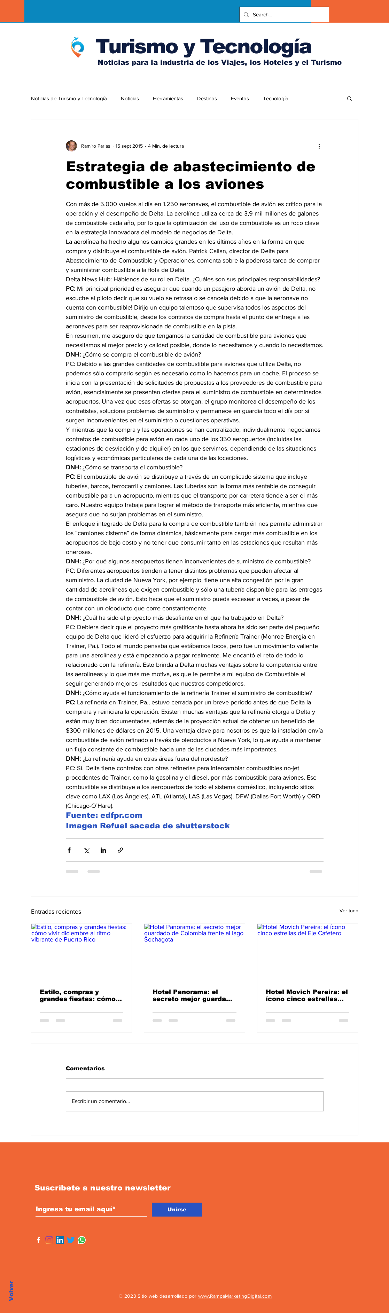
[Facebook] (38, 1240)
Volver (11, 1291)
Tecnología (275, 98)
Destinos (207, 98)
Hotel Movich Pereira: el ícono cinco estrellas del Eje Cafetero (307, 995)
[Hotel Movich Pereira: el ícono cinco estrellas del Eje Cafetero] (307, 952)
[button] (349, 98)
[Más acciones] (319, 146)
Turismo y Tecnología (203, 46)
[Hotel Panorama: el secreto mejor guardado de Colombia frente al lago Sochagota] (194, 952)
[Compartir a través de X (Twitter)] (86, 850)
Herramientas (168, 98)
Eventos (240, 98)
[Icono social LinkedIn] (60, 1240)
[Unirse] (177, 1210)
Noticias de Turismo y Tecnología (69, 98)
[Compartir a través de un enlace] (120, 850)
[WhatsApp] (82, 1240)
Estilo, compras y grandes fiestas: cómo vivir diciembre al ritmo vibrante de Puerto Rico (80, 995)
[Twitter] (71, 1240)
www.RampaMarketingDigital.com (235, 1296)
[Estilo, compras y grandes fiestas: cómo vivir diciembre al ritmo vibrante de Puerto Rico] (81, 952)
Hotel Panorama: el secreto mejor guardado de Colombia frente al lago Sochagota (193, 995)
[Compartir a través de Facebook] (69, 850)
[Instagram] (49, 1240)
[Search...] (283, 14)
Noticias (130, 98)
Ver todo (349, 910)
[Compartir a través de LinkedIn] (103, 850)
